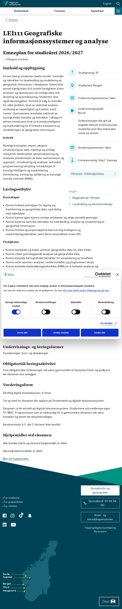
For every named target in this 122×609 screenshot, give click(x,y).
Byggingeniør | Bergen (86, 197)
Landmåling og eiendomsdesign (92, 204)
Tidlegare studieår (17, 59)
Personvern (100, 531)
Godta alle (99, 332)
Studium (13, 19)
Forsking (59, 10)
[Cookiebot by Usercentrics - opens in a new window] (97, 274)
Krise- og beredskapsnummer (100, 517)
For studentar (12, 497)
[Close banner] (117, 275)
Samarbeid (97, 10)
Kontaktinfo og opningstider (100, 490)
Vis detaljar (106, 323)
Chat (109, 601)
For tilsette (10, 505)
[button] (118, 3)
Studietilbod (21, 10)
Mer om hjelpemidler (16, 458)
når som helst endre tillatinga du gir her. (86, 290)
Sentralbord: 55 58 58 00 (102, 503)
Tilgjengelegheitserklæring (100, 527)
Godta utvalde (61, 332)
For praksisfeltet (13, 501)
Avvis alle (22, 332)
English (107, 3)
